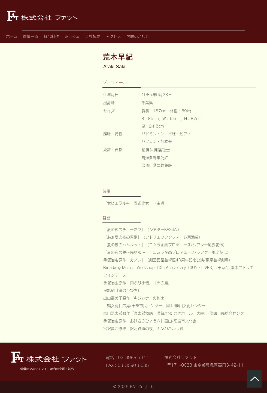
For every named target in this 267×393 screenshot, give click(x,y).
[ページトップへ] (254, 379)
